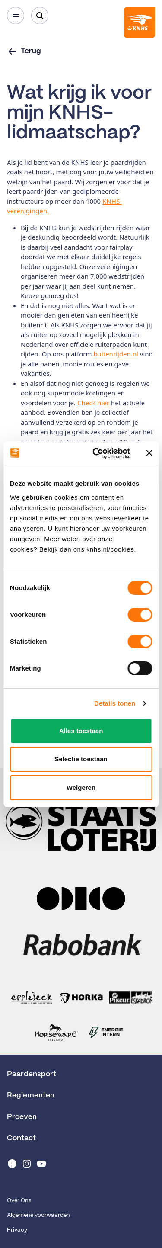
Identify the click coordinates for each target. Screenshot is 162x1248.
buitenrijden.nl (115, 354)
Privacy (17, 1230)
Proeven (22, 1116)
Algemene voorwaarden (38, 1215)
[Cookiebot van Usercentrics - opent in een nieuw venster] (96, 453)
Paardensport (31, 1074)
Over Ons (19, 1200)
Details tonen (114, 703)
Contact (21, 1138)
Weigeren (81, 787)
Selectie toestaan (81, 759)
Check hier (93, 402)
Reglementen (30, 1095)
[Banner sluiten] (149, 453)
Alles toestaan (81, 731)
